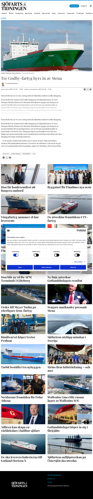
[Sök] (90, 6)
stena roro (6, 153)
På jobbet (37, 13)
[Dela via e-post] (90, 89)
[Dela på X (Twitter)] (87, 89)
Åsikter (11, 13)
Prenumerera (74, 6)
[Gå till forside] (35, 6)
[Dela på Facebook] (84, 89)
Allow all (73, 267)
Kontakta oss (51, 478)
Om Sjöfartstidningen (54, 475)
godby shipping (15, 153)
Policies (49, 482)
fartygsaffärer (27, 153)
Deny (20, 267)
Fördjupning (19, 13)
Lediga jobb (70, 13)
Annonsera (61, 13)
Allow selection (46, 267)
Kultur (54, 13)
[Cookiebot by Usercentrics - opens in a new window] (78, 230)
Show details (78, 262)
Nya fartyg (28, 13)
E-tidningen (80, 13)
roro (34, 153)
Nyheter (4, 13)
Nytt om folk (46, 13)
